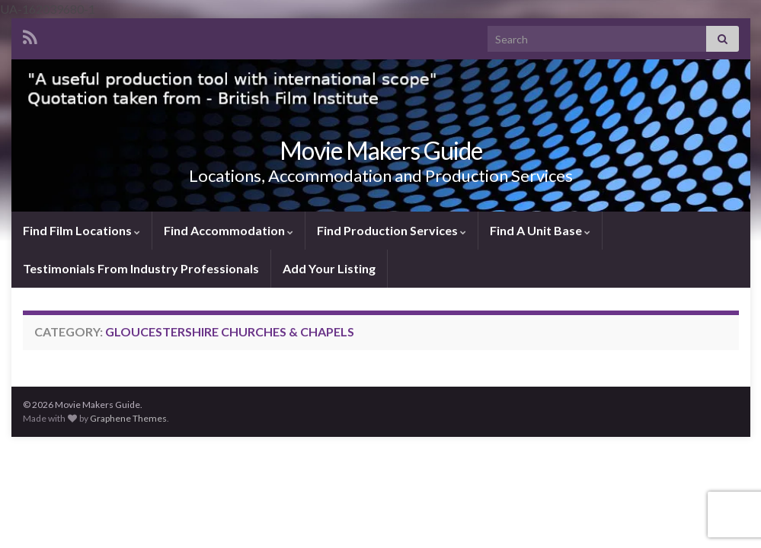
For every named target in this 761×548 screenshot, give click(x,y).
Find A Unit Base (540, 230)
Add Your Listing (329, 268)
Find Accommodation (228, 230)
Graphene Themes (128, 418)
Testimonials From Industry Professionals (141, 268)
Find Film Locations (81, 230)
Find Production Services (391, 230)
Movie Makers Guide (381, 150)
